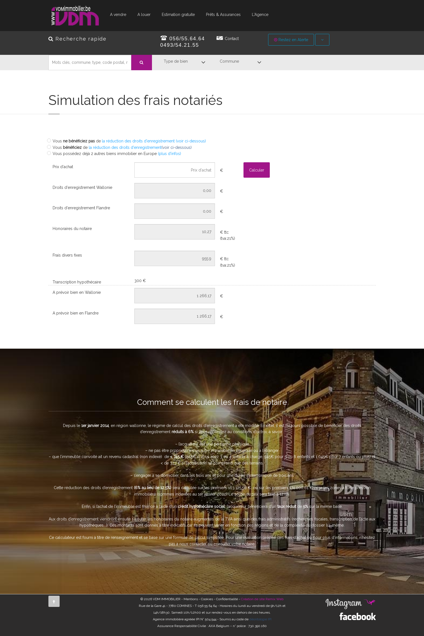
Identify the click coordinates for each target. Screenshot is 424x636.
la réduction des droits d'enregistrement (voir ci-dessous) (154, 141)
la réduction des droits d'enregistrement (124, 147)
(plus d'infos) (169, 153)
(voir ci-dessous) (176, 147)
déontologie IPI (260, 619)
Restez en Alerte (291, 39)
